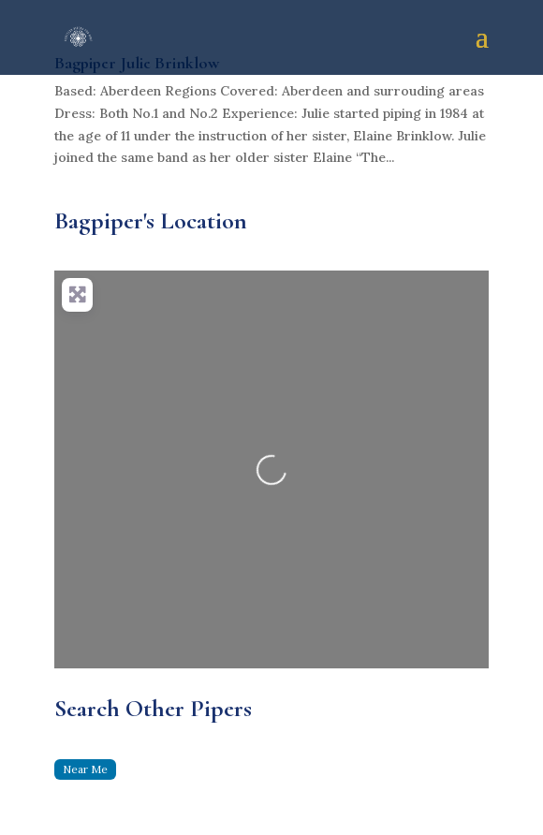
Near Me (85, 769)
